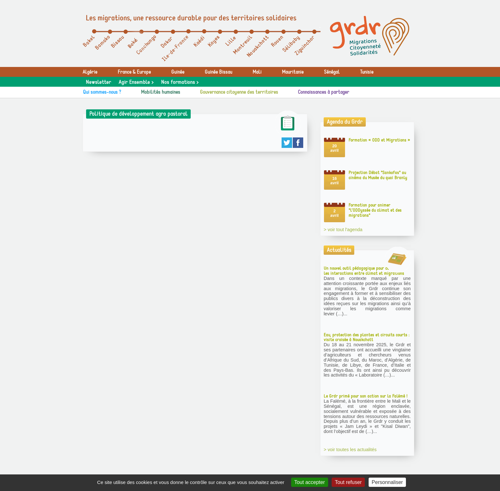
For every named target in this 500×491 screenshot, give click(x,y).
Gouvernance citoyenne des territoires (239, 92)
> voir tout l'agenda (343, 229)
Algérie (90, 72)
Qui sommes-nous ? (102, 92)
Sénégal (332, 72)
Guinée (177, 72)
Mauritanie (293, 72)
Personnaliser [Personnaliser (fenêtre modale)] (387, 482)
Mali (257, 72)
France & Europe (134, 72)
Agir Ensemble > (136, 82)
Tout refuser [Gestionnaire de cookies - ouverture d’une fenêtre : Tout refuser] (348, 482)
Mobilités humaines (160, 92)
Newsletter (98, 82)
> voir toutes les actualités (350, 449)
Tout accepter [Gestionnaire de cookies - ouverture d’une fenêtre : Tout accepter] (309, 482)
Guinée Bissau (218, 72)
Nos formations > (179, 82)
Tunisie (366, 72)
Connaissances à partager (323, 92)
